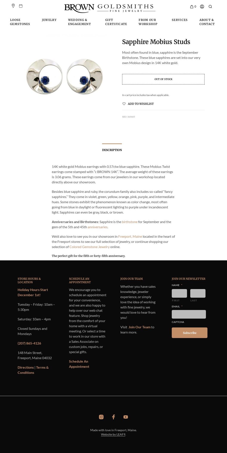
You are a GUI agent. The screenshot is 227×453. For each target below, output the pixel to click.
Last (193, 300)
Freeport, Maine (130, 236)
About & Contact (207, 22)
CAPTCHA (178, 322)
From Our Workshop (148, 22)
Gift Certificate (116, 22)
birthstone (130, 222)
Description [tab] (112, 150)
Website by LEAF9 (113, 434)
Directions (26, 367)
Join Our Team (139, 327)
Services (180, 20)
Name (177, 285)
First (175, 300)
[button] (193, 7)
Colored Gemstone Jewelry (89, 247)
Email (177, 306)
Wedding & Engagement (79, 22)
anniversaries (97, 227)
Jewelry (49, 20)
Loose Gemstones (20, 22)
